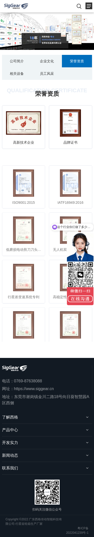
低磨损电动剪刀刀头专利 (25, 257)
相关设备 (17, 74)
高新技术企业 (23, 142)
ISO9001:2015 (23, 210)
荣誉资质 (77, 61)
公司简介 (17, 61)
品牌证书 (70, 142)
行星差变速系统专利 (23, 304)
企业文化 (47, 61)
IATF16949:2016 (70, 210)
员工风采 (47, 74)
